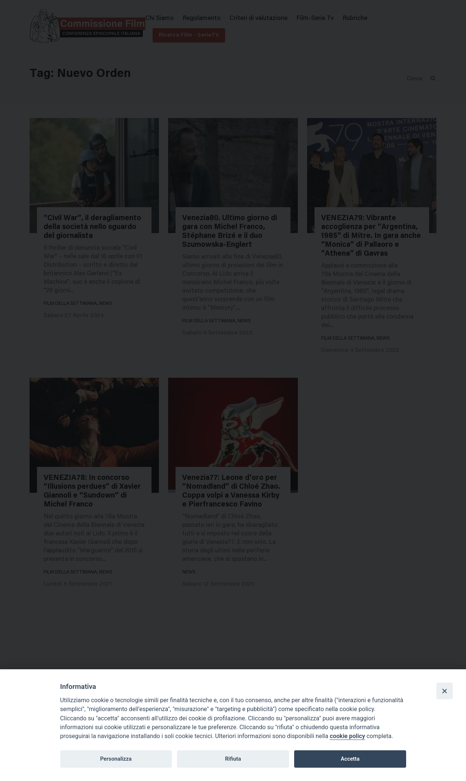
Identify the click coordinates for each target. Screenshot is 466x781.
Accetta (350, 758)
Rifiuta (233, 758)
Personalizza (116, 758)
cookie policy (347, 736)
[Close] (444, 691)
